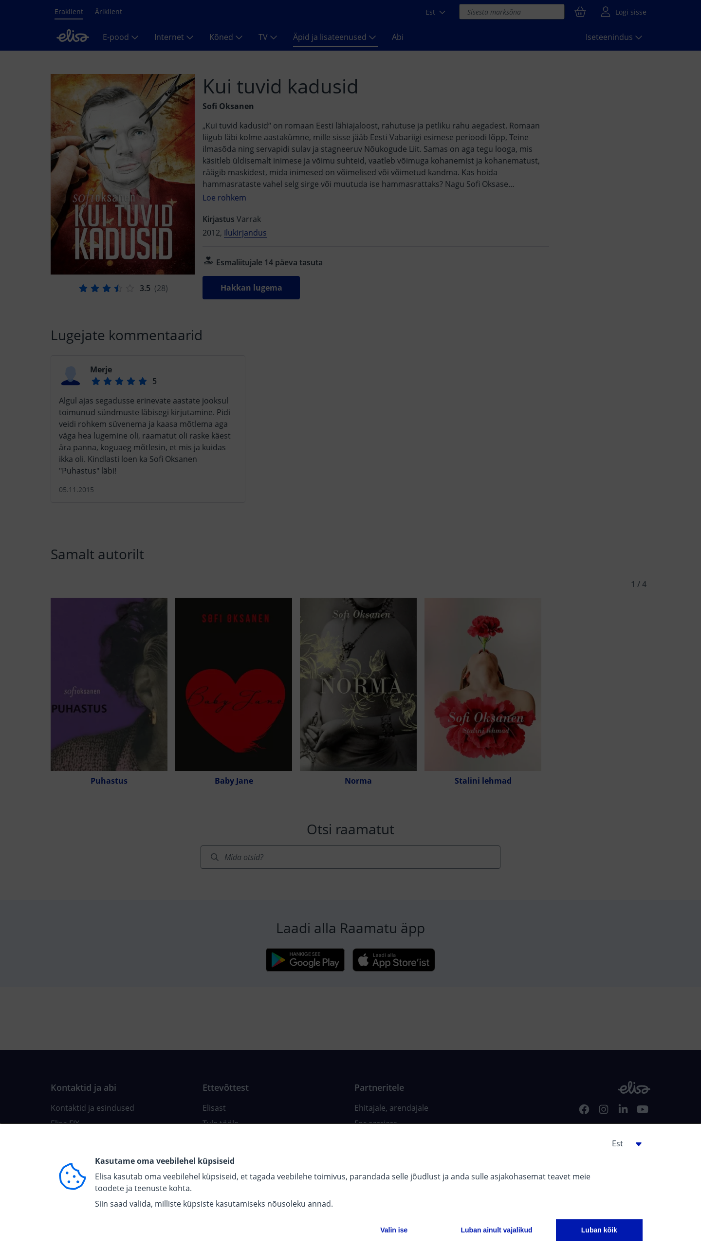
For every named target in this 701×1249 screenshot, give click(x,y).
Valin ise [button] (393, 1230)
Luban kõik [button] (599, 1230)
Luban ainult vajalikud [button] (496, 1230)
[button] (623, 1143)
